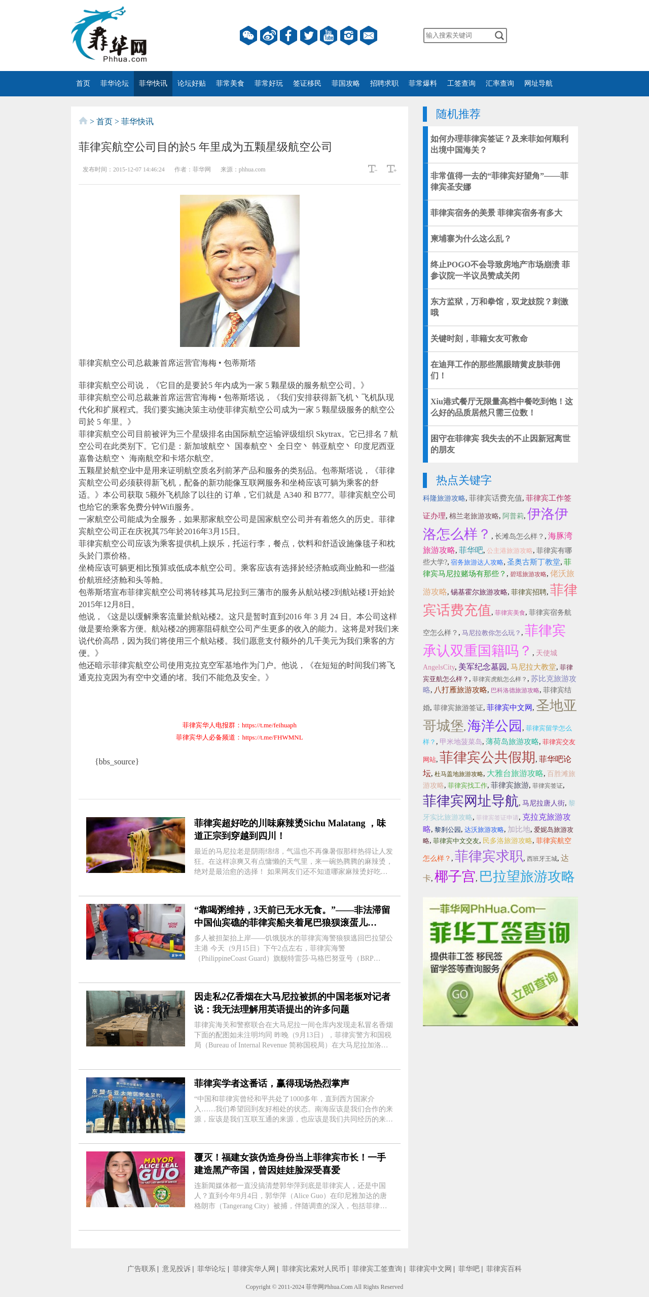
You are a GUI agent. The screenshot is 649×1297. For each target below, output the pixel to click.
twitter (308, 35)
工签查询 (461, 83)
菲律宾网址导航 (471, 801)
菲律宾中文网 (509, 708)
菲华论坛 (114, 83)
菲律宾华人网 (254, 1269)
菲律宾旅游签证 (458, 708)
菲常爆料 (423, 83)
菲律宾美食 (510, 612)
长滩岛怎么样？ (520, 536)
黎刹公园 (448, 829)
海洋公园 (494, 725)
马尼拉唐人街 (543, 803)
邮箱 (368, 35)
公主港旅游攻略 (510, 550)
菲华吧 (471, 550)
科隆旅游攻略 (444, 498)
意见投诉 (176, 1269)
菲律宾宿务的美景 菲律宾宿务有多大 (496, 212)
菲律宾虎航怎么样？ (500, 679)
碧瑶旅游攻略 (528, 574)
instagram (348, 35)
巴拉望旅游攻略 (527, 876)
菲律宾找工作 (467, 785)
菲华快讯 (153, 83)
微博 (268, 35)
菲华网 (315, 1286)
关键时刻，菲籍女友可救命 (479, 338)
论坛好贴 (191, 83)
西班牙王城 (542, 858)
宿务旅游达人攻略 (477, 562)
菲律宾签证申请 (497, 817)
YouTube (328, 35)
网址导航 (538, 83)
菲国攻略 (346, 83)
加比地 (519, 829)
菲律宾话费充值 (495, 498)
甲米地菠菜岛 (461, 742)
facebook (288, 35)
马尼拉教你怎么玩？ (491, 633)
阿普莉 (513, 516)
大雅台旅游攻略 (515, 773)
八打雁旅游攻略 (460, 690)
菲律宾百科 (504, 1269)
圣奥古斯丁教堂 (533, 562)
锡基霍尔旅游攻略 (479, 592)
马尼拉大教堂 (533, 667)
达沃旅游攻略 (484, 829)
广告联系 (141, 1269)
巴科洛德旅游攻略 (515, 690)
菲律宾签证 (547, 785)
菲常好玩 (269, 83)
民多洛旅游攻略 (507, 841)
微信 (248, 35)
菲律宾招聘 (529, 592)
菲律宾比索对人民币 (314, 1269)
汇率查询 (500, 83)
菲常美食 (230, 83)
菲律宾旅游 (510, 785)
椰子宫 (455, 876)
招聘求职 (384, 83)
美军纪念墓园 (482, 666)
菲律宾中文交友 (456, 841)
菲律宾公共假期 (487, 757)
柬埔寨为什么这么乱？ (471, 238)
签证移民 (307, 83)
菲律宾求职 (489, 856)
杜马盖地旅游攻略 (459, 774)
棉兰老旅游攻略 (474, 516)
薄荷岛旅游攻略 (512, 742)
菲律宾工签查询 (377, 1269)
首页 (83, 83)
